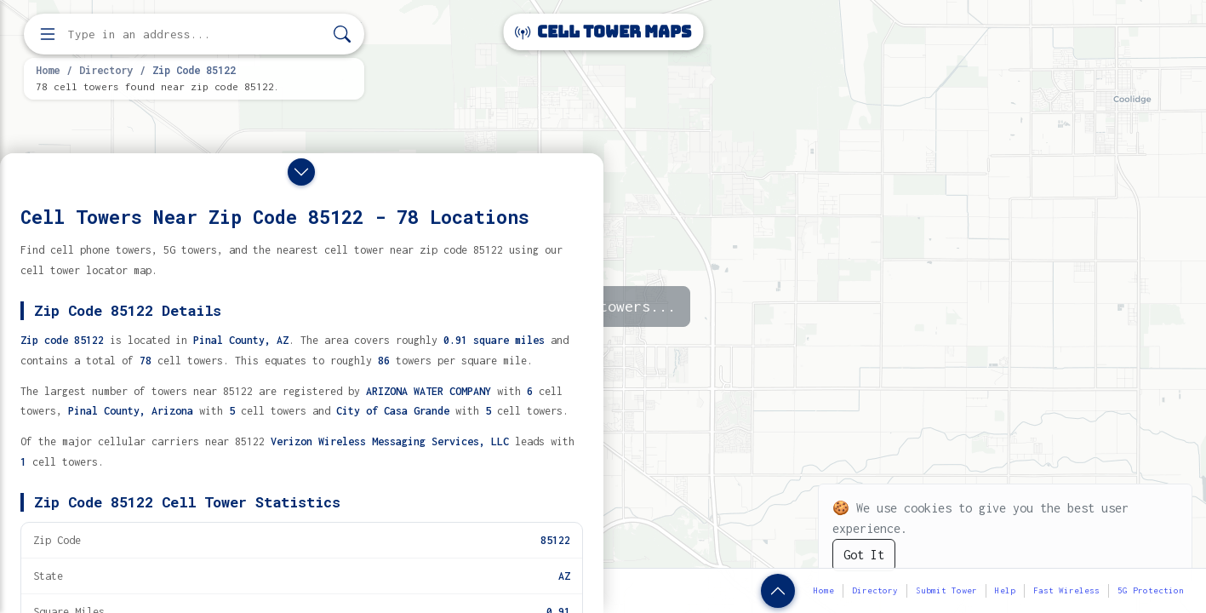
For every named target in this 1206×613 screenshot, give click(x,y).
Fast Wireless (1066, 590)
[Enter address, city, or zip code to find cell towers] (195, 34)
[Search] (342, 34)
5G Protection (1150, 590)
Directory (106, 70)
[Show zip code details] (778, 591)
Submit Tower (946, 590)
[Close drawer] (301, 172)
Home (48, 70)
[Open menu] (47, 34)
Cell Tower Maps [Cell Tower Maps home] (603, 32)
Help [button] (1005, 590)
